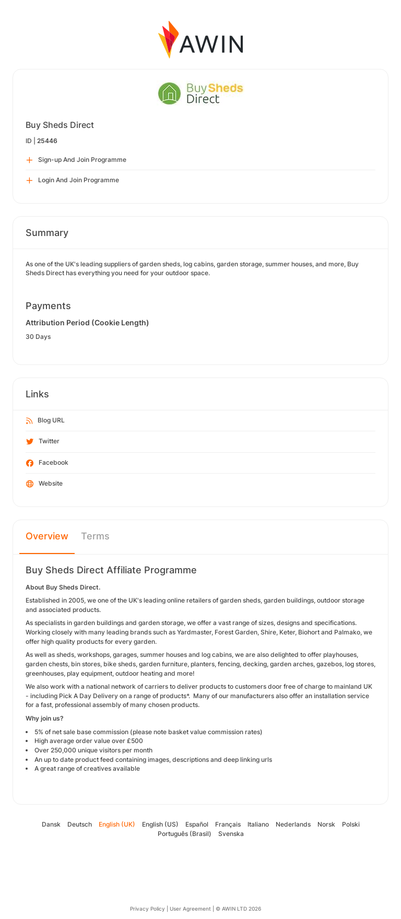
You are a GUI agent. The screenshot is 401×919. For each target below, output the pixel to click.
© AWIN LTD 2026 (238, 908)
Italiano (258, 824)
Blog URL (45, 421)
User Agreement (190, 908)
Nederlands (293, 824)
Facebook (47, 463)
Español (196, 824)
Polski (351, 824)
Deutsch (79, 824)
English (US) (160, 824)
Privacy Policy (147, 908)
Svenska (231, 834)
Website (44, 484)
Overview (47, 536)
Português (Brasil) (184, 834)
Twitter (43, 442)
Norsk (326, 824)
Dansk (51, 824)
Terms (95, 536)
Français (228, 824)
